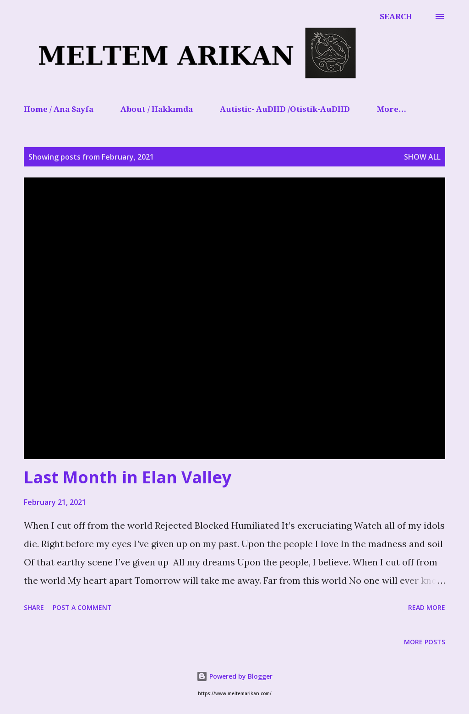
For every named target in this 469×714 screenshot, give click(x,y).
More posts (424, 641)
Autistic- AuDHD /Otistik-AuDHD (285, 109)
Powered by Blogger (234, 676)
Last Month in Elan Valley (127, 477)
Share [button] (34, 607)
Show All (422, 157)
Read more (426, 607)
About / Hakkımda (156, 109)
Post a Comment (82, 607)
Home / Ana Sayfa (58, 109)
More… (391, 109)
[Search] (396, 16)
